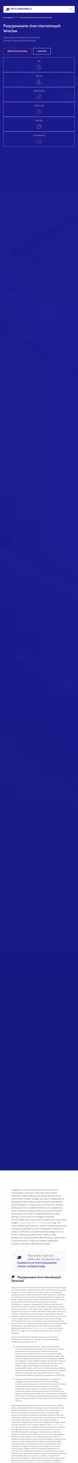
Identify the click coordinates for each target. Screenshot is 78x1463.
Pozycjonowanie (57, 1425)
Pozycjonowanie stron (41, 1328)
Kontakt (42, 51)
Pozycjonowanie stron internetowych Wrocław (36, 17)
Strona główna (8, 17)
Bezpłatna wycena (17, 51)
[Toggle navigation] (70, 9)
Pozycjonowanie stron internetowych (35, 1222)
